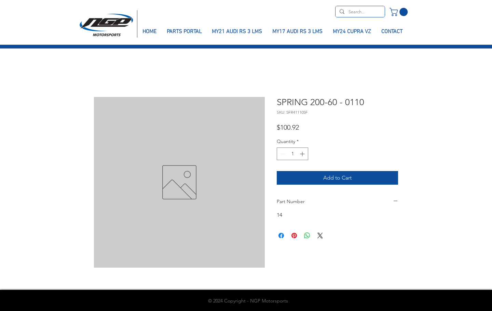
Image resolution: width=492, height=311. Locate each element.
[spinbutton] (292, 154)
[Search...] (359, 12)
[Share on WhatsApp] (307, 235)
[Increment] (303, 154)
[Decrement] (282, 154)
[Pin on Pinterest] (294, 235)
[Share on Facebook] (281, 235)
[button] (400, 12)
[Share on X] (320, 235)
